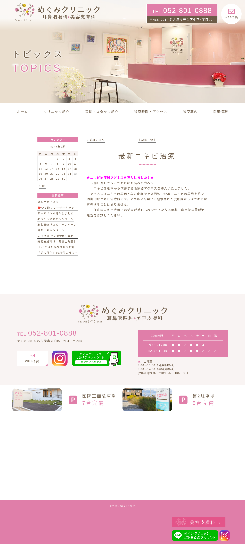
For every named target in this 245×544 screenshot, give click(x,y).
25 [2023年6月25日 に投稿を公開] (75, 174)
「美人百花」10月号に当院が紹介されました (68, 253)
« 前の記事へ (96, 140)
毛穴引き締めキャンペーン (55, 219)
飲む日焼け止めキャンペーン (57, 224)
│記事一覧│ (147, 140)
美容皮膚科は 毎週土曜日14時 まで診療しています (74, 241)
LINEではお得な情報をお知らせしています (66, 247)
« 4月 (42, 185)
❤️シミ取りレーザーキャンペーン (60, 208)
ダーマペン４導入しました (55, 213)
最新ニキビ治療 (48, 202)
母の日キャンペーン (50, 230)
